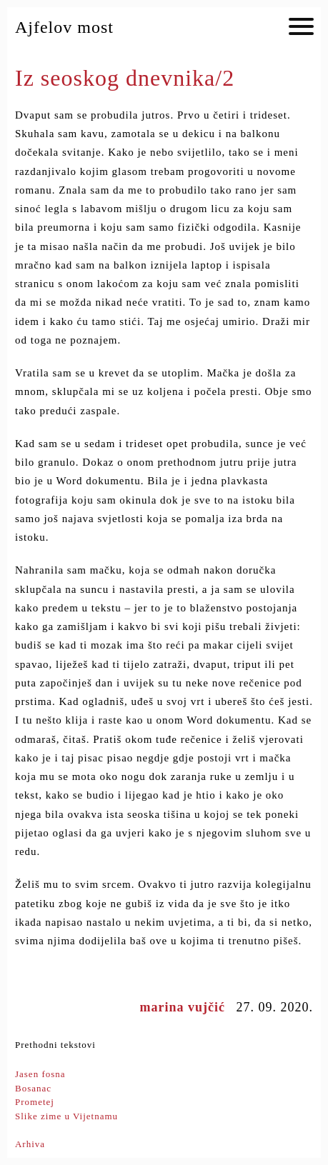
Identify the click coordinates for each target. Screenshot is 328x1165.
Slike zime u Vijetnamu (66, 1116)
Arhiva (30, 1144)
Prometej (34, 1101)
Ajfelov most (64, 27)
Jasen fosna (40, 1074)
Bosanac (33, 1088)
